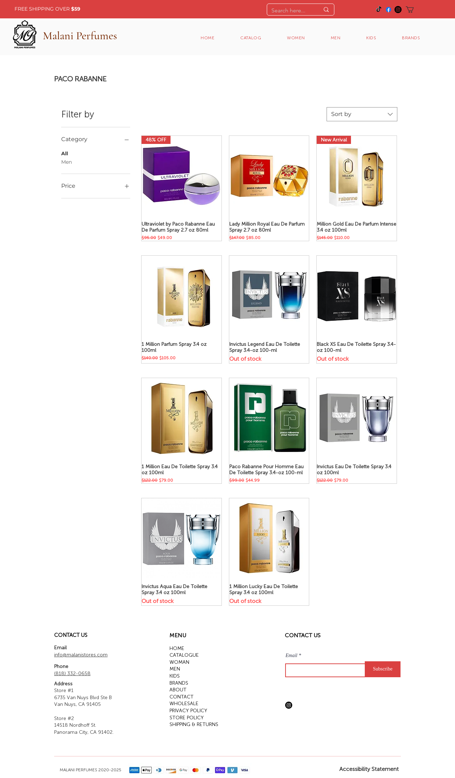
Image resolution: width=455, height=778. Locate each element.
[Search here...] (290, 10)
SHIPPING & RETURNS (193, 724)
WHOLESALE (183, 704)
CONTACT (181, 697)
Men (66, 161)
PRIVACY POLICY (188, 711)
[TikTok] (378, 9)
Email (291, 655)
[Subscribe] (383, 669)
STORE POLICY (186, 718)
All (64, 153)
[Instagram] (398, 9)
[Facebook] (388, 9)
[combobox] (362, 114)
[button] (418, 9)
